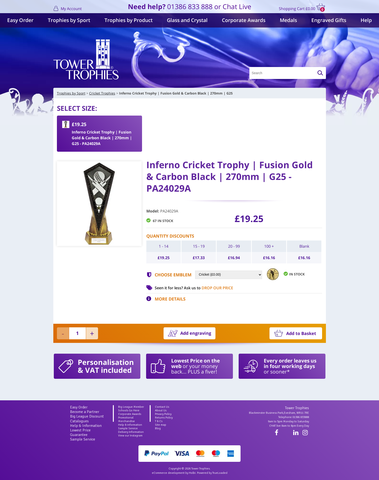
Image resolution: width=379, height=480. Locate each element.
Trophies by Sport (69, 20)
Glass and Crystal (187, 20)
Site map (160, 425)
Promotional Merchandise (126, 419)
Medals (288, 20)
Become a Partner (84, 411)
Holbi (192, 473)
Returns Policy (164, 417)
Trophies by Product (128, 20)
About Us (160, 410)
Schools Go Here (128, 410)
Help (366, 20)
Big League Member (131, 407)
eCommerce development (168, 473)
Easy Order (20, 20)
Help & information (130, 425)
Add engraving (195, 333)
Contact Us (162, 407)
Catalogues (79, 421)
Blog (158, 428)
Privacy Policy (163, 414)
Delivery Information (131, 432)
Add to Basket (301, 333)
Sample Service (82, 439)
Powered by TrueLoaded (212, 473)
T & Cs (158, 421)
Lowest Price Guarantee (80, 432)
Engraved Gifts (328, 20)
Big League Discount (87, 416)
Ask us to (208, 287)
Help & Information (86, 425)
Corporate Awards (243, 20)
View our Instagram (130, 435)
